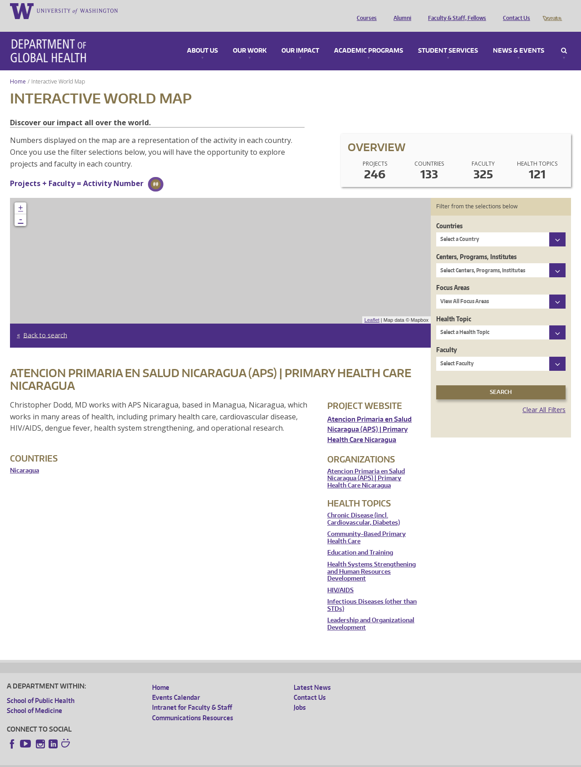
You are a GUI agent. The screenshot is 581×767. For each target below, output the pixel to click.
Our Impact (300, 38)
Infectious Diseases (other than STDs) (372, 592)
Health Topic (453, 306)
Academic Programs (368, 38)
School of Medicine (34, 698)
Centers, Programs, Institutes (476, 244)
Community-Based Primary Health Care (366, 525)
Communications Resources (192, 705)
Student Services (448, 38)
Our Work (249, 38)
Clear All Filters (544, 397)
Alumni (400, 10)
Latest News (312, 674)
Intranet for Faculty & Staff (192, 694)
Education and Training (360, 539)
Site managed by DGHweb (218, 759)
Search (564, 38)
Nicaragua (24, 457)
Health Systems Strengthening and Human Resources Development (371, 558)
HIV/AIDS (340, 577)
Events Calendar (176, 684)
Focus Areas (452, 275)
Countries (449, 213)
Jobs (300, 694)
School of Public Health (40, 688)
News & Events (518, 38)
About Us (202, 38)
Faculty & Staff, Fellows (455, 10)
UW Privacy (127, 759)
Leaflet (371, 307)
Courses (364, 10)
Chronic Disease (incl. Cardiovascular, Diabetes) (363, 506)
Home (18, 69)
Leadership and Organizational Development (370, 611)
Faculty (446, 337)
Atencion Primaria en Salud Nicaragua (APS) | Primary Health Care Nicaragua (369, 417)
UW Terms (164, 759)
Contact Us (514, 10)
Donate (552, 10)
